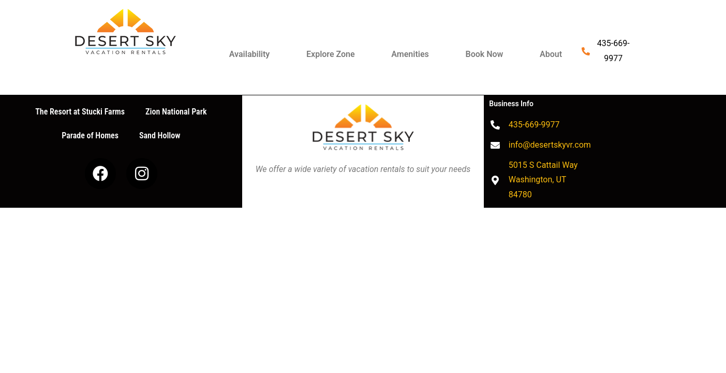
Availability (249, 54)
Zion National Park (175, 112)
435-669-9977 (613, 50)
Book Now (484, 54)
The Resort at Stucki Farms (80, 112)
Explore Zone (330, 54)
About (551, 54)
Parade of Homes (90, 135)
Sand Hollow (159, 135)
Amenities (409, 54)
